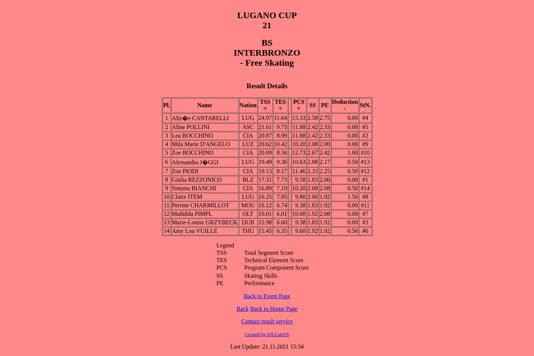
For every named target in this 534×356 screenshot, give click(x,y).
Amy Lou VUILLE (194, 231)
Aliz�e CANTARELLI (200, 118)
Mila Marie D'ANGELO (201, 144)
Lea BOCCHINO (192, 135)
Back (243, 309)
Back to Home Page (274, 309)
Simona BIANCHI (194, 188)
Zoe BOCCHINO (192, 152)
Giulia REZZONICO (197, 180)
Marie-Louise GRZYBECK (204, 222)
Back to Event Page (267, 296)
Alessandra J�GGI (195, 162)
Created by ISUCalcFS (267, 334)
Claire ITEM (187, 197)
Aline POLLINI (191, 127)
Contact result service (267, 321)
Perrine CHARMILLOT (200, 205)
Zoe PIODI (185, 171)
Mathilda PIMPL (192, 214)
